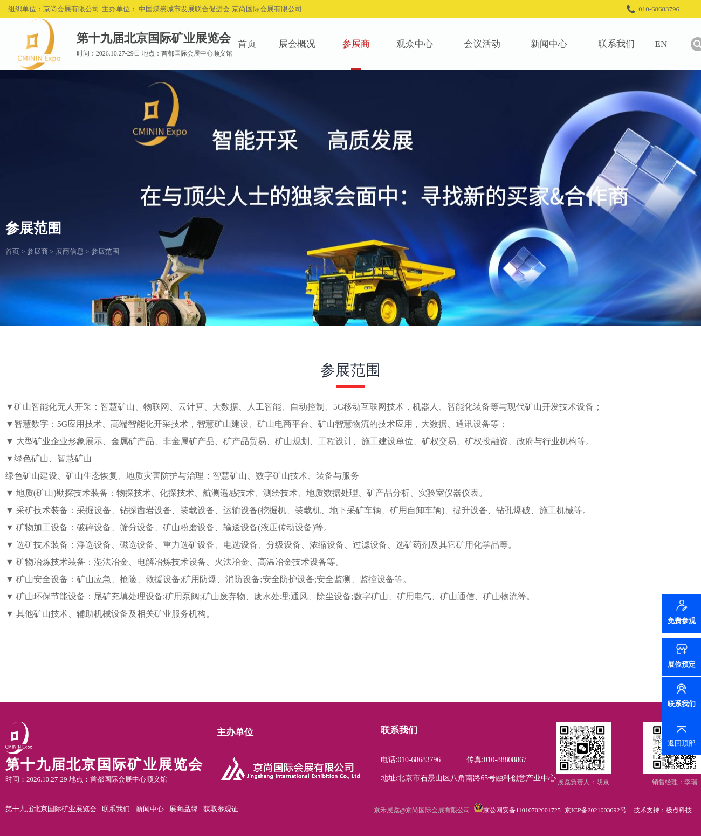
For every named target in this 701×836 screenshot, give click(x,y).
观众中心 (421, 44)
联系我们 (623, 44)
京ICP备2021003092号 (596, 810)
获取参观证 (220, 809)
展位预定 (682, 664)
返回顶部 (682, 743)
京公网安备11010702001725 (522, 810)
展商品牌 (183, 809)
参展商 (363, 44)
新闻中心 (556, 44)
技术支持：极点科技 (663, 810)
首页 (254, 44)
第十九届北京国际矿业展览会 (51, 809)
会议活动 (489, 44)
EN (668, 44)
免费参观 (682, 625)
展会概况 (304, 44)
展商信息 (70, 251)
